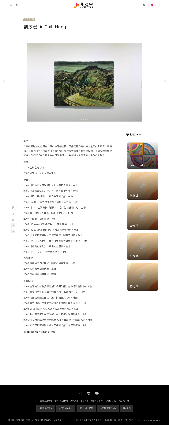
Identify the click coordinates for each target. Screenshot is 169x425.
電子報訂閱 (124, 401)
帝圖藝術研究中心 (108, 408)
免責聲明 (58, 420)
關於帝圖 (127, 408)
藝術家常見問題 (61, 401)
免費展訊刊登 (111, 401)
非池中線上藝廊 (86, 408)
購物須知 (74, 401)
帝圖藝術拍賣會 (45, 408)
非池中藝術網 (83, 5)
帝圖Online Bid (65, 408)
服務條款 (84, 401)
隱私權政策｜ (47, 420)
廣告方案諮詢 (97, 401)
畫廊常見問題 (46, 401)
